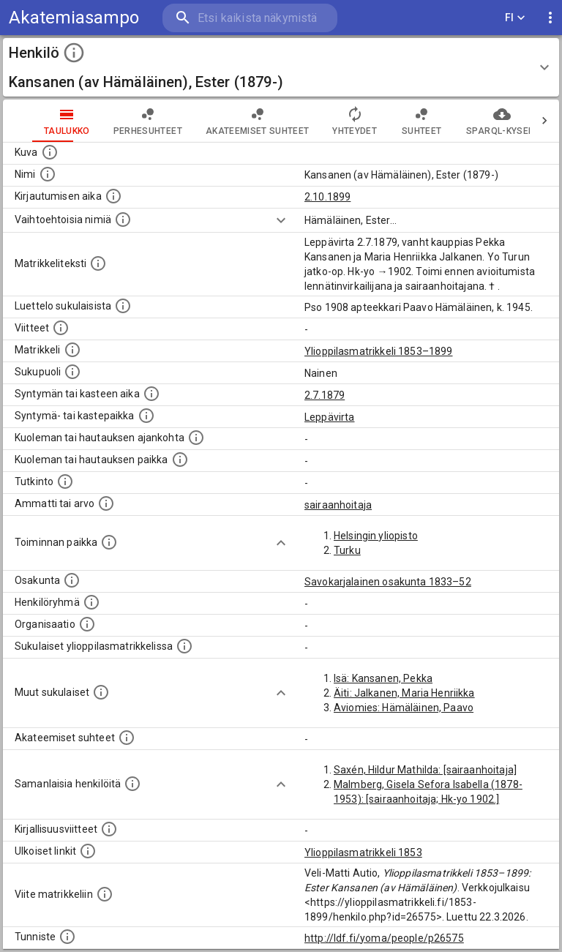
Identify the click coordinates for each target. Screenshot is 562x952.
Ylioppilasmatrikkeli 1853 (363, 852)
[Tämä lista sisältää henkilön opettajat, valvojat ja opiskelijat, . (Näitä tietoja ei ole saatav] (126, 737)
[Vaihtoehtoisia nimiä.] (123, 219)
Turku (347, 550)
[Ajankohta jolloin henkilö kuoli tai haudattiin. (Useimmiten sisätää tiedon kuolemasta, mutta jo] (196, 437)
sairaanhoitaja (338, 505)
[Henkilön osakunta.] (71, 580)
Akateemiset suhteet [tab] (228, 121)
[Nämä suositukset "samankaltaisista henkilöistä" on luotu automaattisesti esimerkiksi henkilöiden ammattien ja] (132, 783)
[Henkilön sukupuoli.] (72, 371)
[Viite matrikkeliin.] (104, 894)
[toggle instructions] (74, 52)
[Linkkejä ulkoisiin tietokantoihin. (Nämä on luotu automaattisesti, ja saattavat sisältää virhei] (88, 851)
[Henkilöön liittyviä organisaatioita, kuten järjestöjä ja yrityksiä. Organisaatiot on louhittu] (87, 624)
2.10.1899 (327, 197)
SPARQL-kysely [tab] (472, 121)
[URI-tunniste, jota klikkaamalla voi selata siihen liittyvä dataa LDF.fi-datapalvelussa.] (67, 936)
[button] (281, 67)
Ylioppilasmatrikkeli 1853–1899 (378, 351)
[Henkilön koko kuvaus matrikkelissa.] (98, 263)
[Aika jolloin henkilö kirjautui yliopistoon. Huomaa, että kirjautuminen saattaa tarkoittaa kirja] (113, 196)
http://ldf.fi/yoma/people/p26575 (384, 938)
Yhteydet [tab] (325, 121)
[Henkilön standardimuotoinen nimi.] (47, 174)
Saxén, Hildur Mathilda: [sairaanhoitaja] (425, 770)
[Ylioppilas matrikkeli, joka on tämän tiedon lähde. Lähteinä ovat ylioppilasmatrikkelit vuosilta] (72, 349)
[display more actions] (550, 18)
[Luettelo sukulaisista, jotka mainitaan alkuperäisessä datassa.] (123, 306)
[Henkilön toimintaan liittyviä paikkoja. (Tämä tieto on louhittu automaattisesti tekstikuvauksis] (109, 542)
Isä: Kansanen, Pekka (383, 678)
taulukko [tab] (37, 121)
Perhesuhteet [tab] (118, 121)
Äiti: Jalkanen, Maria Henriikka (404, 693)
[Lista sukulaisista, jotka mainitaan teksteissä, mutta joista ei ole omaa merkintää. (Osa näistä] (101, 692)
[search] (249, 18)
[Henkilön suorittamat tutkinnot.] (65, 481)
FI (515, 17)
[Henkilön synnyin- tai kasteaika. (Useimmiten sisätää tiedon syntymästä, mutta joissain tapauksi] (151, 393)
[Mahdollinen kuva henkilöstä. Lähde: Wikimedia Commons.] (49, 152)
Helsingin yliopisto (376, 535)
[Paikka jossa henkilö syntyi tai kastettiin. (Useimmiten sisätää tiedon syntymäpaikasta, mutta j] (146, 415)
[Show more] (281, 220)
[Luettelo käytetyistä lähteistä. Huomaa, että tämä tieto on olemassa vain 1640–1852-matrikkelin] (60, 328)
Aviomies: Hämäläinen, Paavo (403, 707)
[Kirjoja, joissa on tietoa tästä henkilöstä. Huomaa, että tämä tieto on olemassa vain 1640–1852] (109, 829)
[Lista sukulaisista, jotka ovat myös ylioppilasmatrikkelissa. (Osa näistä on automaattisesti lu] (184, 646)
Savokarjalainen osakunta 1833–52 (387, 582)
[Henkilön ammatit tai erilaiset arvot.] (106, 503)
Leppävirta (329, 417)
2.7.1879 (324, 395)
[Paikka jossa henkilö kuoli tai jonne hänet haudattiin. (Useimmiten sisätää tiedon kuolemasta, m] (180, 459)
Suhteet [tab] (392, 121)
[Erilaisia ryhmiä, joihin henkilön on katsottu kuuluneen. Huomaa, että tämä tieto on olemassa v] (91, 602)
